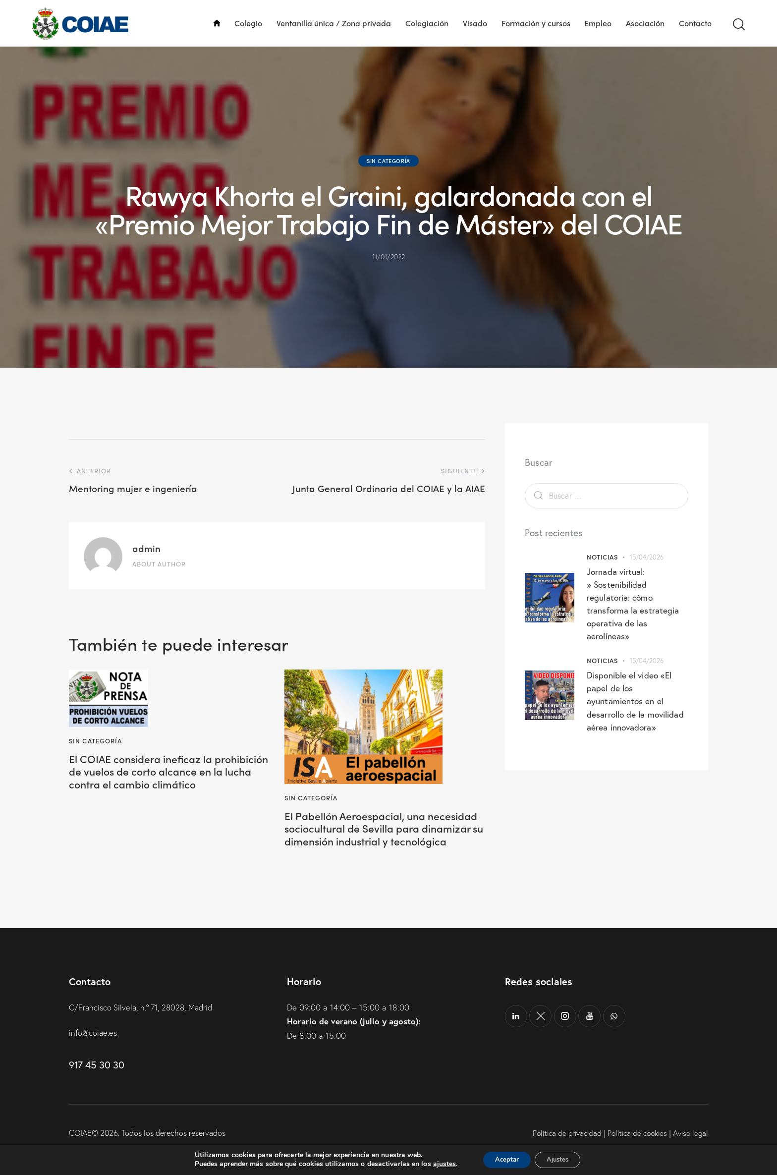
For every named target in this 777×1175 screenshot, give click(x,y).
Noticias (602, 556)
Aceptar (503, 1159)
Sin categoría (388, 161)
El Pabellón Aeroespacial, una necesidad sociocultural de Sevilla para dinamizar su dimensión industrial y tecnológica (376, 838)
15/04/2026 (647, 557)
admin (146, 548)
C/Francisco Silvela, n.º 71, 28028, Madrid (145, 1027)
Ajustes (561, 1159)
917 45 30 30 (96, 1084)
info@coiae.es (94, 1052)
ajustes (437, 1164)
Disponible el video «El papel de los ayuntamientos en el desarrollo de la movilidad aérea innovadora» (636, 700)
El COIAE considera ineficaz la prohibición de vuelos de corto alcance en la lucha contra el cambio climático (151, 781)
